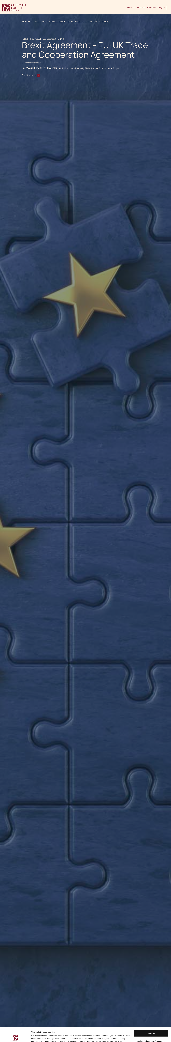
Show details (36, 1037)
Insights (161, 7)
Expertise (141, 7)
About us (131, 7)
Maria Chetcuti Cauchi (41, 68)
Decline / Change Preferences (151, 1027)
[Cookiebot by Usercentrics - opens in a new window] (15, 1037)
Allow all (151, 1020)
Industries (151, 7)
